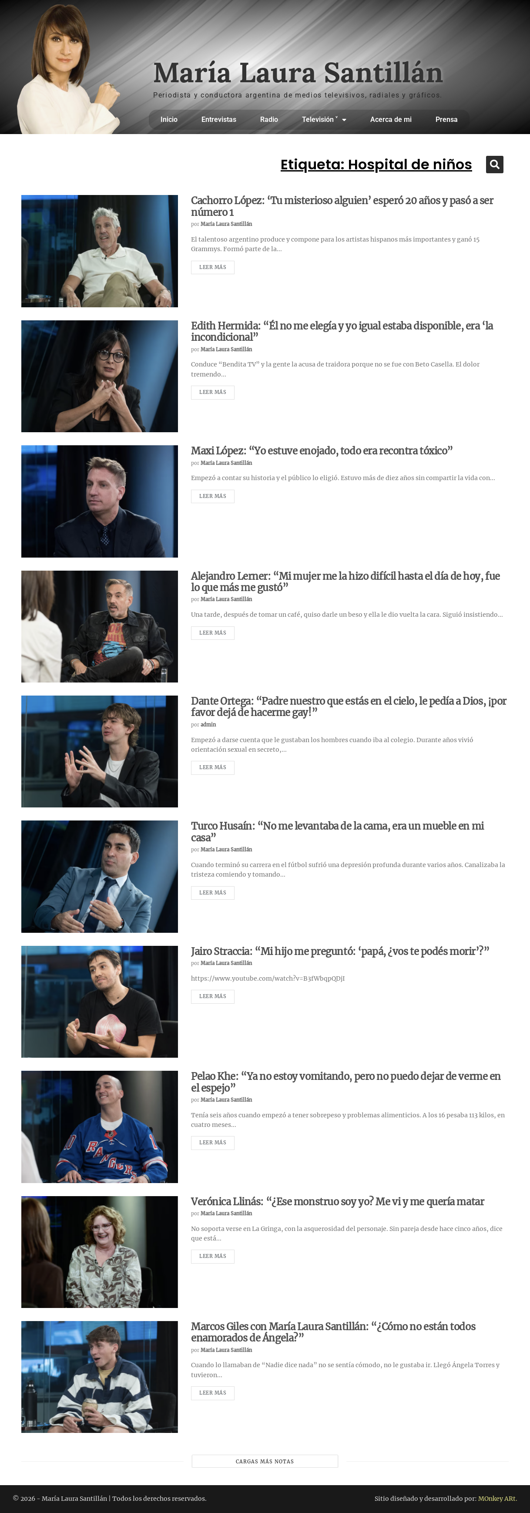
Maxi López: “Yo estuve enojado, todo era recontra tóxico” (322, 451)
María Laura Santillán (226, 224)
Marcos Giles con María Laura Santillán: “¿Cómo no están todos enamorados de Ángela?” (333, 1332)
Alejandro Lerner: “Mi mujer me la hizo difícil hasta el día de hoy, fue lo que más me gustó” (345, 582)
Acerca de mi (391, 119)
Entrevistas (218, 119)
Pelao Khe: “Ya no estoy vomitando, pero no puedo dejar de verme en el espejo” (346, 1082)
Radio (269, 119)
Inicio (169, 119)
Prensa (447, 119)
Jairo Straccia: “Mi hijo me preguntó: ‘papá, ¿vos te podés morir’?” (340, 951)
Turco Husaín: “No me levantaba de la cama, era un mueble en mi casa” (337, 832)
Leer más (212, 267)
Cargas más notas (265, 1462)
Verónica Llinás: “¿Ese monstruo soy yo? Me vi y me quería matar (337, 1202)
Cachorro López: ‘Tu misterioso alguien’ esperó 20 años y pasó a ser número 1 (342, 206)
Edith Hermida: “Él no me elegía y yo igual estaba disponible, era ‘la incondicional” (342, 331)
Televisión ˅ (324, 120)
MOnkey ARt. (497, 1499)
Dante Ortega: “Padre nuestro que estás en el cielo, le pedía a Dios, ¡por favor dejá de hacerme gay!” (349, 707)
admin (208, 725)
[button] (494, 164)
